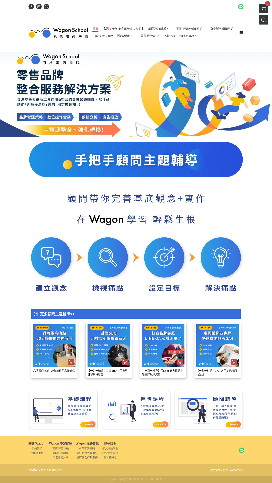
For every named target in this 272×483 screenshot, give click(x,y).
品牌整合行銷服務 (87, 457)
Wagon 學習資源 (60, 443)
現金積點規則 (110, 453)
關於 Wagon (36, 443)
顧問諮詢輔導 (60, 453)
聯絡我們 (37, 448)
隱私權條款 (110, 457)
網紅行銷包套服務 (87, 453)
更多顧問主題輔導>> (57, 314)
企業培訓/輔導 (87, 448)
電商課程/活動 (60, 448)
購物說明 (110, 443)
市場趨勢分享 (60, 457)
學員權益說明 (110, 448)
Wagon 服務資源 (87, 443)
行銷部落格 (37, 453)
